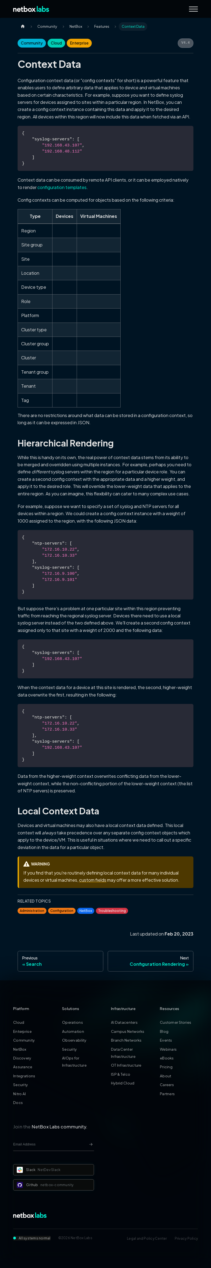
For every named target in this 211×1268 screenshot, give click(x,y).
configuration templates (62, 187)
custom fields (92, 880)
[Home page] (23, 26)
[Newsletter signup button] (91, 1144)
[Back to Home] (31, 9)
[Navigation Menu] (193, 9)
